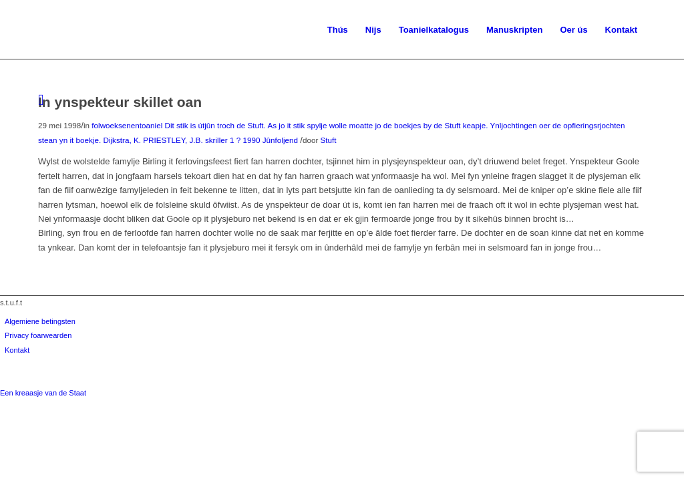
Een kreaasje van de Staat (43, 393)
